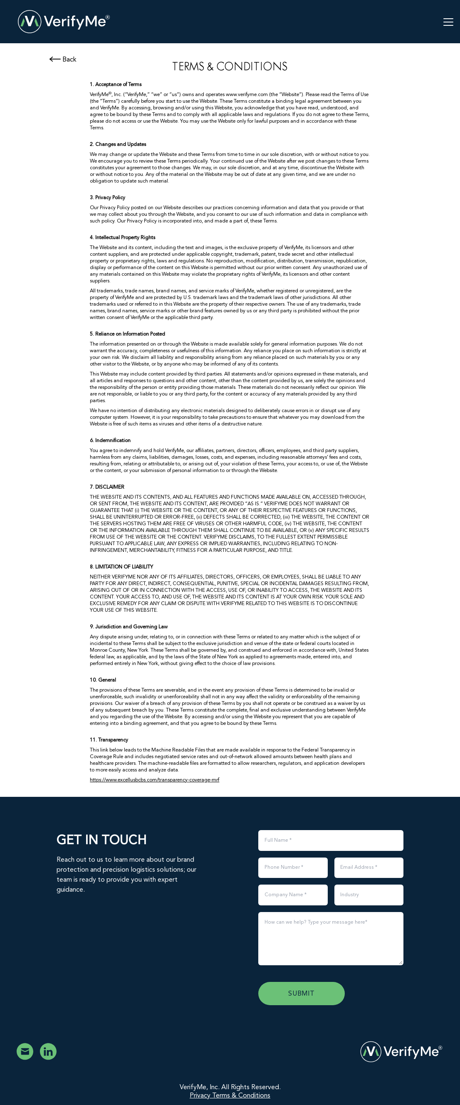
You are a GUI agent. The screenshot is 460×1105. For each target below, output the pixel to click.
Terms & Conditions (241, 1096)
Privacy (201, 1096)
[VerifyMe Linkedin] (48, 1051)
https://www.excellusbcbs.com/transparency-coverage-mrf (154, 780)
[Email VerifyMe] (25, 1051)
